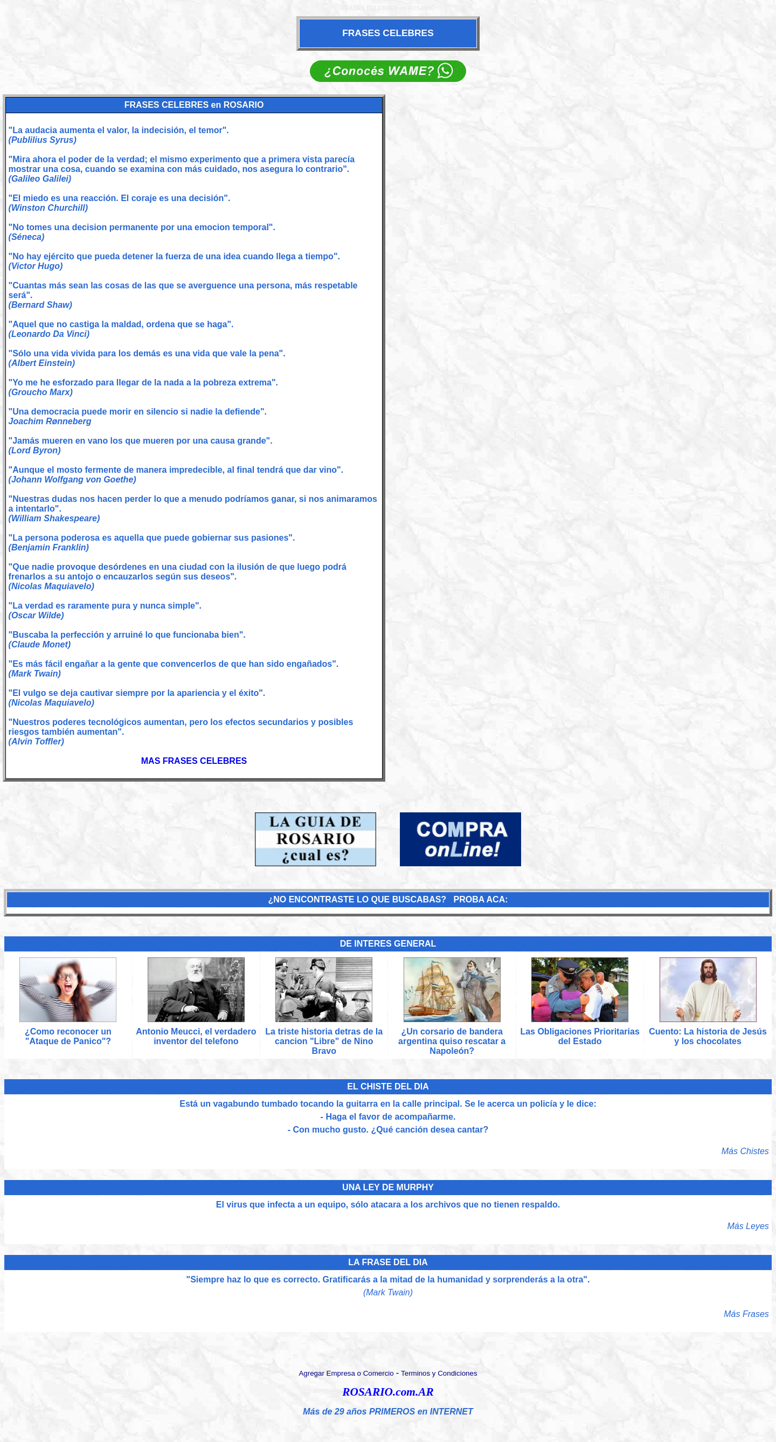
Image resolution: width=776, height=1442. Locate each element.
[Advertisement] (582, 436)
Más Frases (746, 1314)
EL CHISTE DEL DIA (387, 1086)
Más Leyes (747, 1226)
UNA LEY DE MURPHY (388, 1187)
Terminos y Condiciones (439, 1373)
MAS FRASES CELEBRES (194, 760)
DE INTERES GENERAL (388, 943)
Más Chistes (745, 1151)
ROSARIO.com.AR (387, 1391)
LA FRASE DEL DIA (388, 1262)
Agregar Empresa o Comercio (346, 1373)
